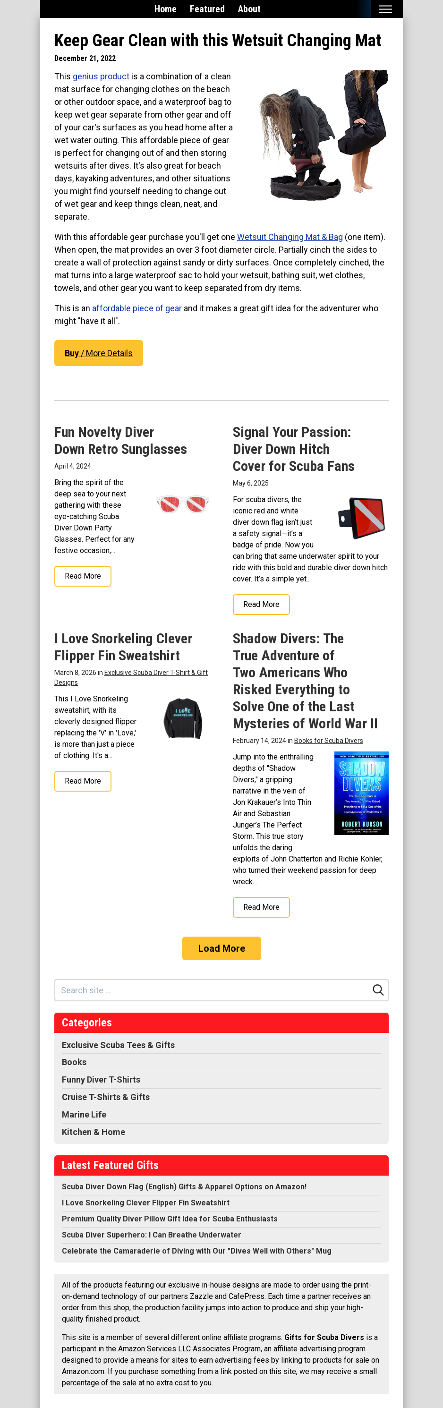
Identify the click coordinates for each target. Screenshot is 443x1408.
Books (74, 1062)
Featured (207, 9)
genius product (101, 76)
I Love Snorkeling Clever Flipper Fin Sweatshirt (123, 647)
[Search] (378, 990)
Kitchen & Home (93, 1132)
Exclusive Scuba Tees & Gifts (118, 1045)
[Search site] (212, 990)
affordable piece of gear (137, 308)
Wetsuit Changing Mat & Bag (290, 237)
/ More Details (99, 353)
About (249, 9)
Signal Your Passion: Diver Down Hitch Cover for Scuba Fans (294, 449)
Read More (83, 576)
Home (165, 9)
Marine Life (84, 1114)
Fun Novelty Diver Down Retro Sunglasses (120, 440)
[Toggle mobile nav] (385, 9)
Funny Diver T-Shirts (101, 1079)
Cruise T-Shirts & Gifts (106, 1097)
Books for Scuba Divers (328, 740)
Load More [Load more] (221, 948)
